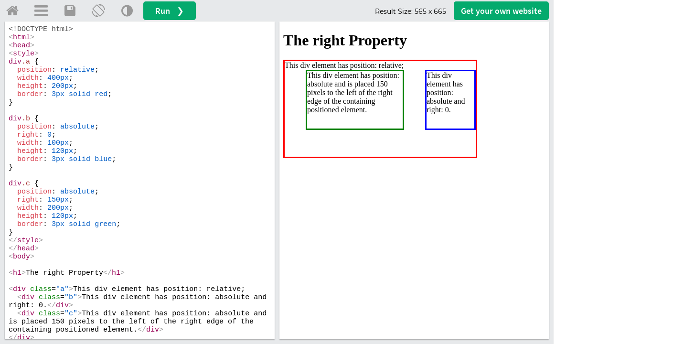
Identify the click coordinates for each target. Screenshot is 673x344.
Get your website (501, 10)
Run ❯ (169, 10)
